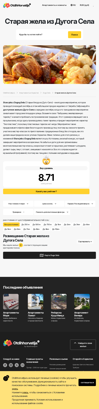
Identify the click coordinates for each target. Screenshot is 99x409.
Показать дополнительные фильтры (52, 212)
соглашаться (87, 382)
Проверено (17, 212)
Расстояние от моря (18, 204)
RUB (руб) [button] (84, 5)
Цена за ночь (49, 204)
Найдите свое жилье (83, 345)
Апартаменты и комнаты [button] (54, 5)
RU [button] (73, 5)
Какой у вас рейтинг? (46, 191)
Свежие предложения (58, 369)
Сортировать (85, 241)
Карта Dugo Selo (49, 255)
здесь (15, 388)
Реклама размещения (57, 365)
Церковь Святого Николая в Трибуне (83, 366)
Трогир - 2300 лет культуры (36, 368)
